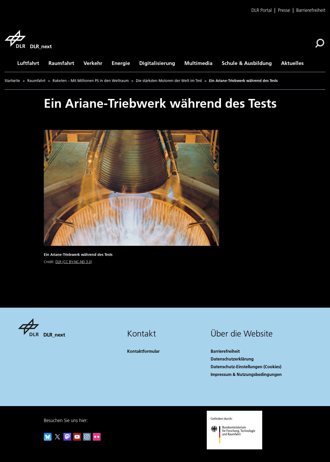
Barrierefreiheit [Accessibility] (225, 351)
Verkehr (93, 63)
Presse (284, 10)
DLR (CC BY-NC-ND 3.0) (73, 261)
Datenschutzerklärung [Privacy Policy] (232, 359)
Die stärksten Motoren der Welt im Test (169, 80)
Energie (121, 63)
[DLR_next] (28, 39)
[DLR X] (57, 439)
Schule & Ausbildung (247, 63)
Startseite (12, 80)
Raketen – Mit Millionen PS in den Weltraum (91, 80)
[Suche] (319, 43)
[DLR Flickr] (97, 439)
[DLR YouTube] (77, 439)
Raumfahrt (61, 63)
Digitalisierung (157, 63)
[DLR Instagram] (87, 439)
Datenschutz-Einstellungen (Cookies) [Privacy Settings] (246, 366)
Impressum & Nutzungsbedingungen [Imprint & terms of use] (246, 374)
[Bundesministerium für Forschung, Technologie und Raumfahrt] (236, 448)
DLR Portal (261, 10)
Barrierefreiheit (310, 10)
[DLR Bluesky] (48, 439)
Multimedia (198, 63)
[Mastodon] (67, 439)
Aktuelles (292, 63)
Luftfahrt (28, 63)
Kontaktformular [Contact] (143, 351)
